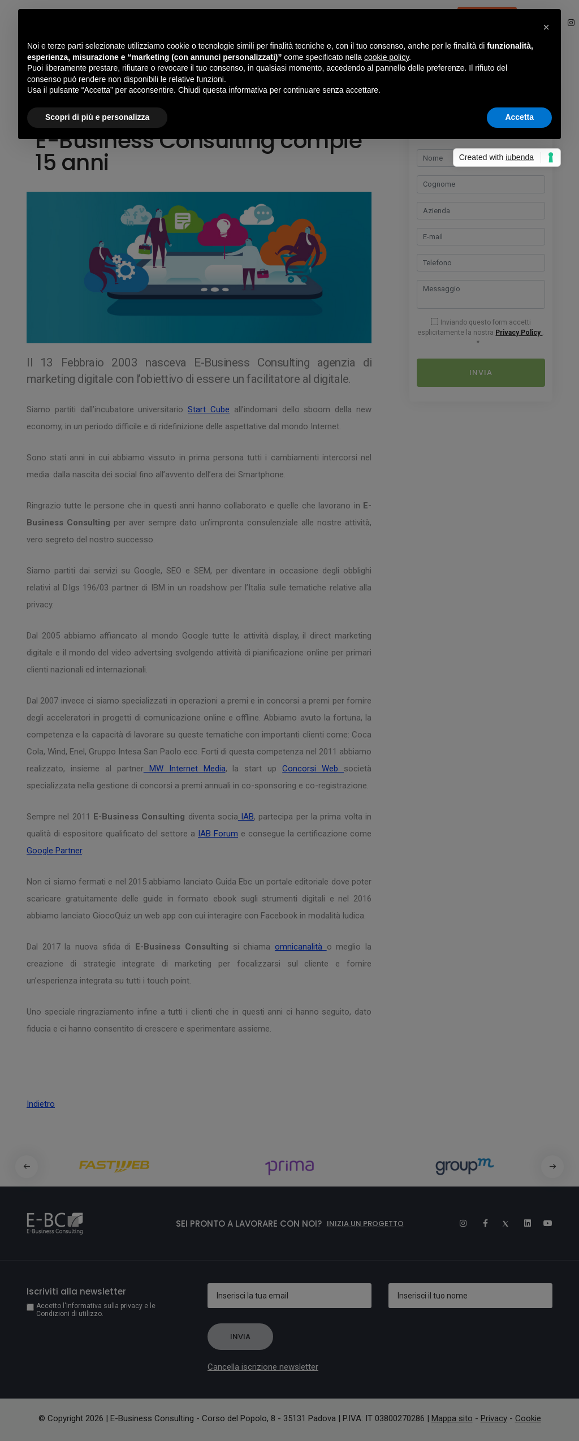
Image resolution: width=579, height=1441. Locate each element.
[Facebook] (479, 1223)
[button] (552, 1166)
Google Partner (54, 850)
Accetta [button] (519, 117)
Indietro (41, 1104)
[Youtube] (543, 1223)
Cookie (528, 1418)
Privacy (494, 1418)
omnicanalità (301, 947)
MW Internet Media (185, 768)
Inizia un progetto (365, 1223)
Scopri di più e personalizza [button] (97, 117)
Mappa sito (452, 1418)
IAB (246, 817)
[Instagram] (458, 1223)
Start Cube (209, 409)
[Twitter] (500, 1223)
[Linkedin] (522, 1223)
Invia (480, 372)
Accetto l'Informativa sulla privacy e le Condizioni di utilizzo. (95, 1310)
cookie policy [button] (386, 57)
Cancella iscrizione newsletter (263, 1367)
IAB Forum (218, 834)
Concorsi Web (313, 768)
